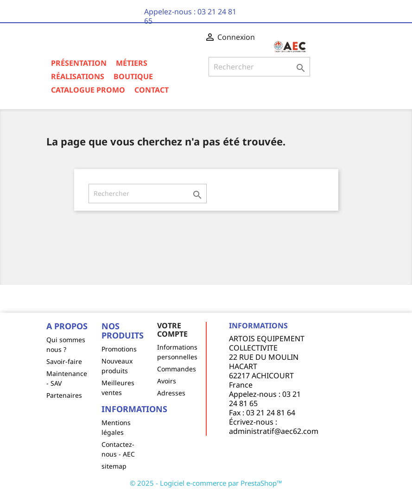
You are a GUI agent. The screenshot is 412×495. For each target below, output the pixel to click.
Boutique (133, 76)
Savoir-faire (64, 361)
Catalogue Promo (88, 90)
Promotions (119, 349)
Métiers (131, 63)
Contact (151, 90)
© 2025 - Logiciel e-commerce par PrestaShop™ (206, 483)
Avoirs (166, 380)
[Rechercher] (260, 66)
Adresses (171, 392)
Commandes (176, 368)
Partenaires (64, 395)
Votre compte (172, 329)
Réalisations (77, 76)
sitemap (114, 466)
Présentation (79, 63)
